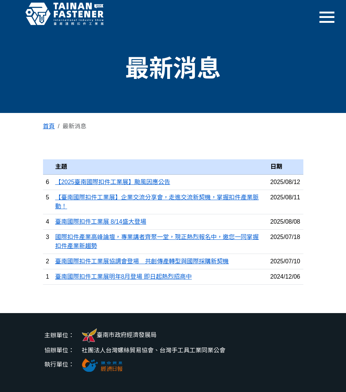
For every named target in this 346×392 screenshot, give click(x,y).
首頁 (49, 126)
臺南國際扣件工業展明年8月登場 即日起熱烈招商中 (123, 276)
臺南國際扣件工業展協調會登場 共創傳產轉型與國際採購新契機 (142, 261)
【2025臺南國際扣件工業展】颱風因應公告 (112, 182)
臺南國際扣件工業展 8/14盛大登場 (100, 221)
